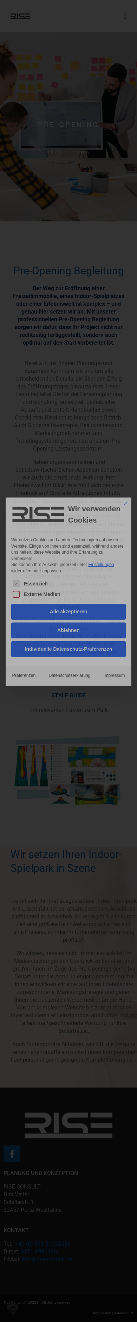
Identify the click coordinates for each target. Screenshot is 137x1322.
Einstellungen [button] (101, 487)
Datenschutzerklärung (69, 598)
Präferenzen (24, 598)
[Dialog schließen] (125, 425)
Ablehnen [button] (68, 553)
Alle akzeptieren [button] (68, 534)
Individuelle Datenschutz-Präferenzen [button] (68, 571)
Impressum (114, 598)
